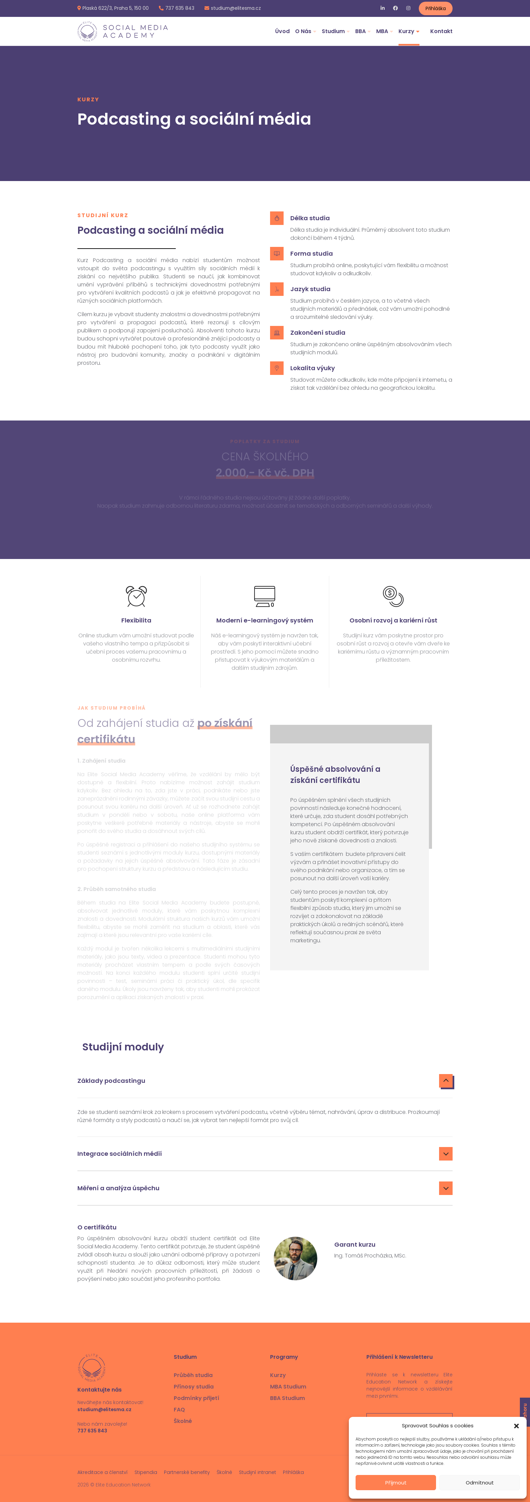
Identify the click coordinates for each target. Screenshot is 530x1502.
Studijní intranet (257, 1472)
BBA (360, 31)
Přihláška (436, 8)
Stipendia (146, 1472)
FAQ (179, 1410)
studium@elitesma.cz (236, 8)
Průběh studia (193, 1375)
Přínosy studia (194, 1387)
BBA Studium (287, 1398)
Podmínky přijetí (196, 1398)
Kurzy (406, 31)
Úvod (282, 31)
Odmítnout (480, 1482)
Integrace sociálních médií (265, 1154)
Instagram (408, 8)
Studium (333, 31)
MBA (382, 31)
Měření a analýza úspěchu (265, 1188)
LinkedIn (383, 8)
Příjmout (396, 1482)
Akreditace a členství (102, 1472)
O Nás (303, 31)
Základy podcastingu (265, 1081)
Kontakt (441, 31)
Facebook (395, 8)
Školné (183, 1421)
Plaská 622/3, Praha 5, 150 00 (115, 8)
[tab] (265, 1086)
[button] (516, 1425)
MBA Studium (288, 1387)
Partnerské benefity (187, 1472)
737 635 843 (179, 8)
